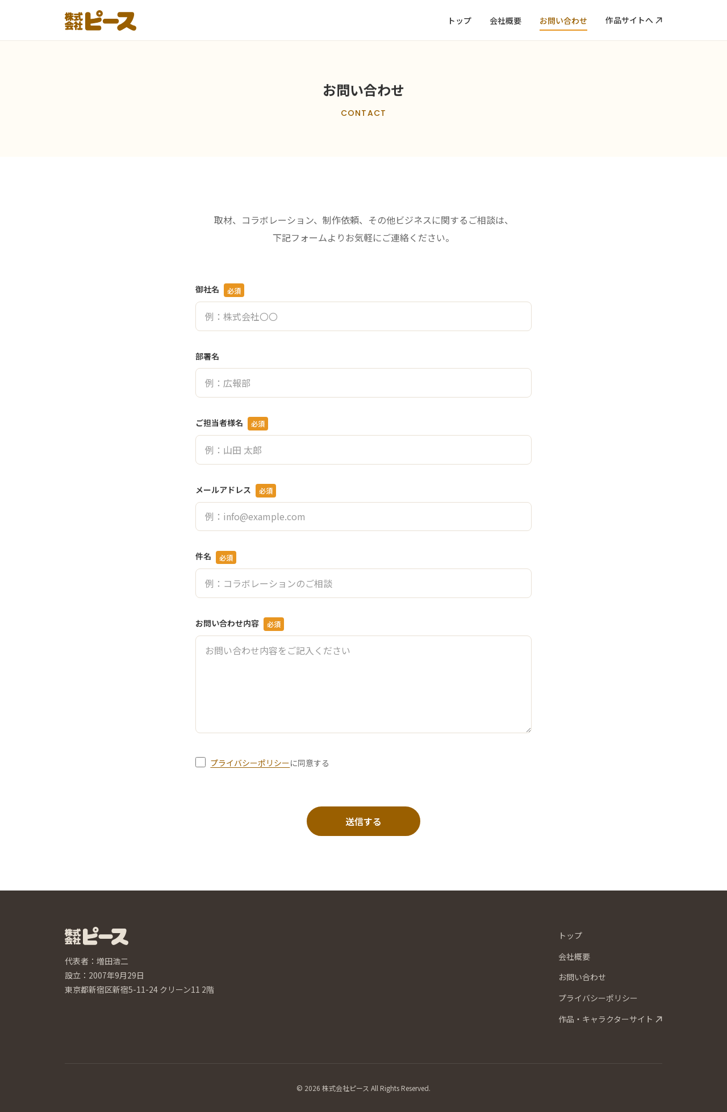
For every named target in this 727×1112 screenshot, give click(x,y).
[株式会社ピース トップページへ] (100, 20)
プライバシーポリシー (250, 762)
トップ (459, 20)
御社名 (219, 290)
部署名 (207, 356)
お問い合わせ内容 (239, 624)
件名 (215, 557)
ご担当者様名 (231, 423)
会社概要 (505, 20)
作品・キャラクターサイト (610, 1019)
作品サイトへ (633, 20)
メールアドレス (235, 491)
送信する (363, 821)
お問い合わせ (563, 20)
